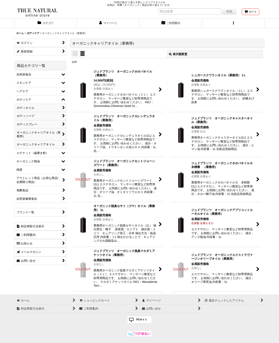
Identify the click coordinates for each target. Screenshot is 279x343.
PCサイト (141, 319)
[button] (233, 23)
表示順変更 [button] (178, 54)
